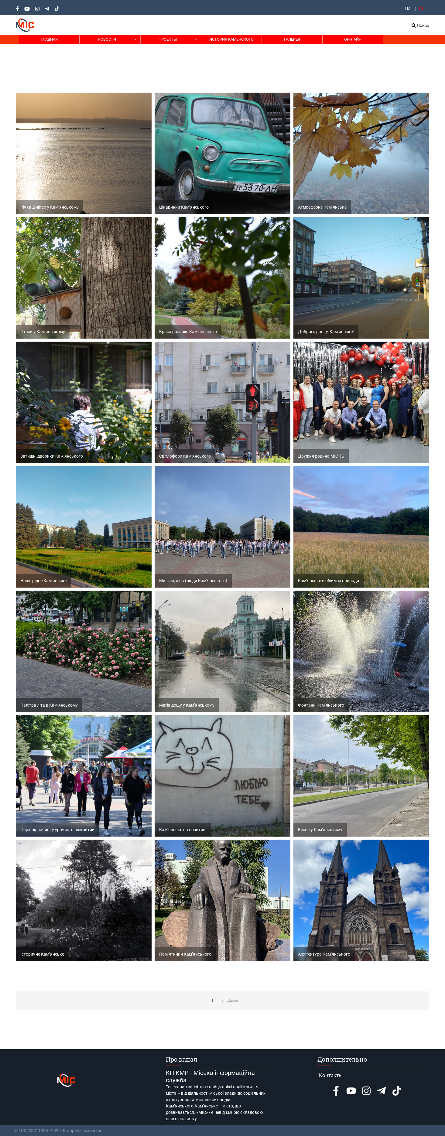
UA (408, 8)
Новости (107, 39)
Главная (49, 39)
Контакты (331, 1075)
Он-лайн (352, 39)
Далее (232, 1000)
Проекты (168, 39)
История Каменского (231, 39)
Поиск (420, 25)
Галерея (292, 39)
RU (422, 8)
